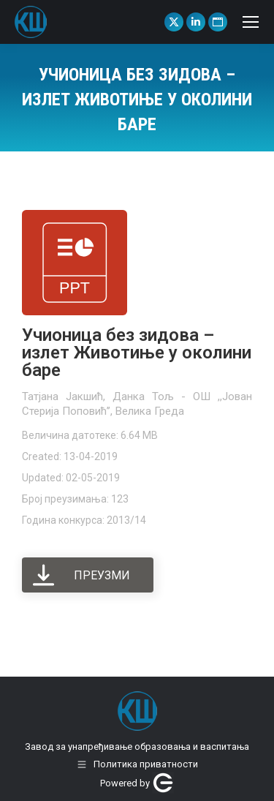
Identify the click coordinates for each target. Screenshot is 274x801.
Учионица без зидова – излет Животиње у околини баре (136, 352)
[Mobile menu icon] (250, 22)
